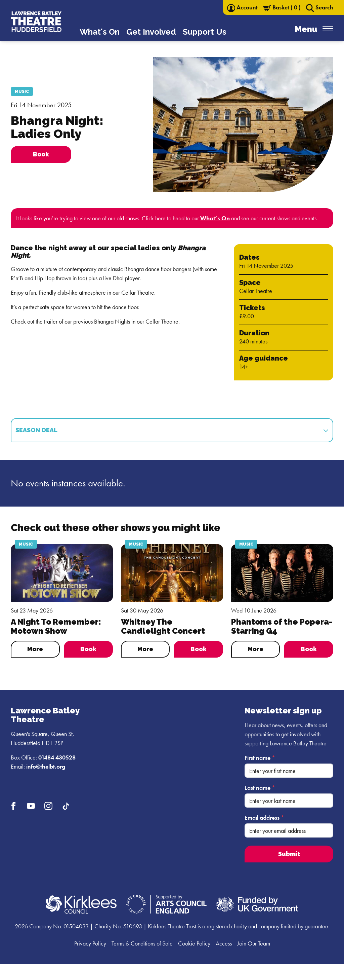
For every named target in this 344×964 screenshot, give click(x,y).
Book (88, 649)
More (35, 649)
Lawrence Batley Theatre (45, 715)
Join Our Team (253, 943)
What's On (100, 32)
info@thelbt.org (45, 766)
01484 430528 (57, 757)
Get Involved (151, 32)
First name (260, 758)
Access (224, 943)
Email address (264, 817)
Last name (260, 787)
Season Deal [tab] (172, 430)
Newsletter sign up (283, 710)
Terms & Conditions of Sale (142, 943)
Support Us (204, 32)
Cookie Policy (194, 943)
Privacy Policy (90, 943)
